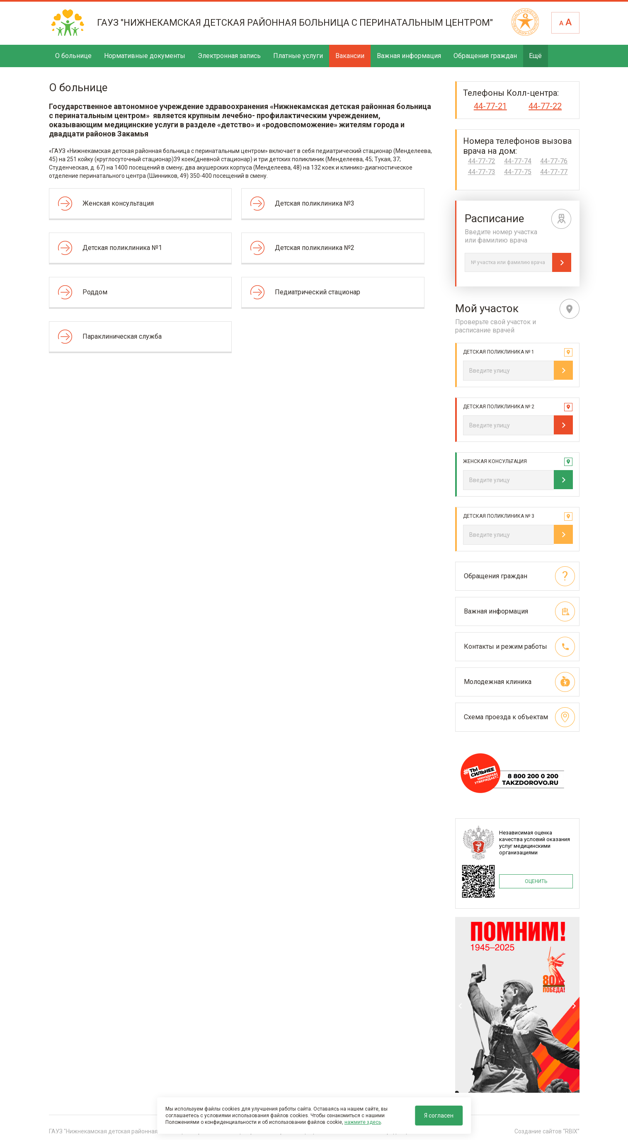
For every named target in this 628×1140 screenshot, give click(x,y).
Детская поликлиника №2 (314, 248)
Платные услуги (298, 56)
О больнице (73, 56)
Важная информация (409, 56)
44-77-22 (545, 106)
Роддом (94, 292)
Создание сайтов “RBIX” (547, 1131)
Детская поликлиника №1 (122, 248)
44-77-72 (481, 161)
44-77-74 (517, 161)
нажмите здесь (362, 1122)
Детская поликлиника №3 (314, 203)
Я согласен (438, 1115)
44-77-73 (481, 172)
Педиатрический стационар (317, 292)
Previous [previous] (460, 1006)
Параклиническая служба (122, 336)
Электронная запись (229, 56)
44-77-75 (517, 172)
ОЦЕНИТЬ (536, 881)
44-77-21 (490, 106)
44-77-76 (553, 161)
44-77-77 (553, 172)
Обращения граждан (485, 56)
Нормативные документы (144, 56)
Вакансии (349, 56)
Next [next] (574, 1006)
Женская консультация (118, 203)
